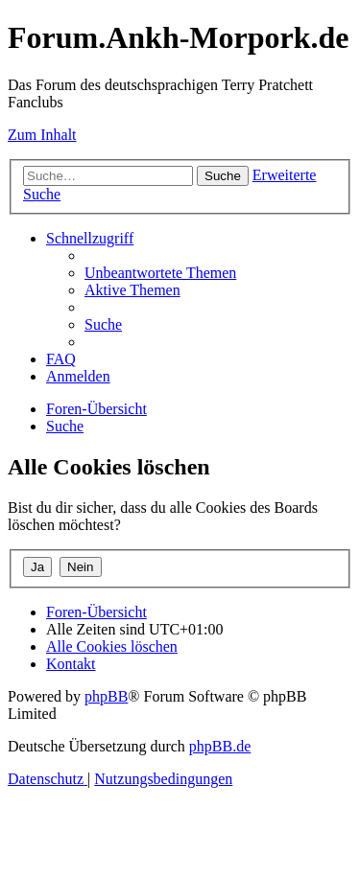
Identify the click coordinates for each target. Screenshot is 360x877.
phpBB (106, 696)
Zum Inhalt (42, 135)
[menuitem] (160, 273)
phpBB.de (220, 746)
